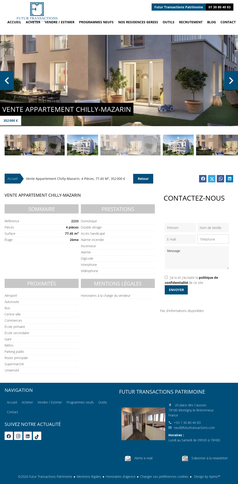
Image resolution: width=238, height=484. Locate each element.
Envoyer (176, 290)
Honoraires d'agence (120, 476)
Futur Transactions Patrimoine (162, 391)
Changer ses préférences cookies (164, 476)
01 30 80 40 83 (220, 7)
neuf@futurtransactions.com (194, 427)
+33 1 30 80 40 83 (187, 422)
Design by (206, 476)
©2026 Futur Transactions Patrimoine (45, 476)
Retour (143, 178)
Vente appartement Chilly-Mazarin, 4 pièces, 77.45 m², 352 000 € (75, 178)
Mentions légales (89, 476)
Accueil (36, 12)
